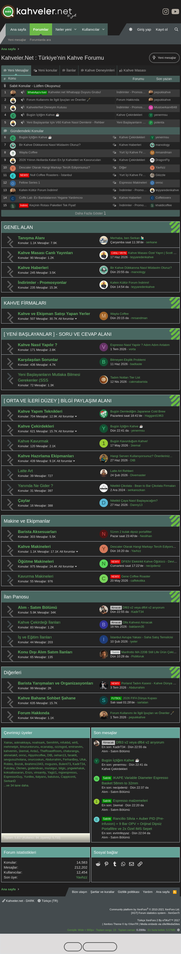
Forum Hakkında (127, 99)
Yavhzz (160, 167)
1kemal (135, 445)
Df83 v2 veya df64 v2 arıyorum (137, 607)
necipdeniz (153, 565)
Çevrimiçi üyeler (18, 733)
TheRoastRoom (51, 751)
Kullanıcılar (90, 29)
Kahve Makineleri (34, 546)
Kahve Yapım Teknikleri (40, 411)
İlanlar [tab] (69, 70)
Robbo (8, 764)
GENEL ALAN (18, 227)
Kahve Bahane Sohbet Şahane (47, 698)
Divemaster (138, 475)
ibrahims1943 (34, 764)
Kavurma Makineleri (35, 576)
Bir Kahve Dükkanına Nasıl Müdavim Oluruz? (50, 145)
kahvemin (10, 751)
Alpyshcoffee (36, 755)
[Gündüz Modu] (131, 29)
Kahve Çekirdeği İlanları (39, 622)
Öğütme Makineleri (36, 561)
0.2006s (141, 930)
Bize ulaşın (79, 892)
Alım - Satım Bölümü (37, 607)
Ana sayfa (18, 29)
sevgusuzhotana (15, 759)
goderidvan (35, 768)
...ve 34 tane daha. (16, 785)
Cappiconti (68, 776)
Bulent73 (65, 764)
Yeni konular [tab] (45, 70)
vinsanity (40, 772)
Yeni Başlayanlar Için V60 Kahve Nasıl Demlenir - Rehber (65, 122)
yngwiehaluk (75, 768)
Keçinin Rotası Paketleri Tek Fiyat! (52, 205)
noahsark (38, 742)
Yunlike (29, 776)
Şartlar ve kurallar (102, 892)
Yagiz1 (52, 772)
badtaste (136, 364)
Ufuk (83, 759)
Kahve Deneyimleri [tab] (98, 70)
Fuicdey (9, 768)
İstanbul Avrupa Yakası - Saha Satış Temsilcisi (141, 637)
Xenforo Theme (121, 924)
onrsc (159, 182)
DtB (133, 460)
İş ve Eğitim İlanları (35, 637)
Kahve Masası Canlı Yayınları (45, 253)
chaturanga (70, 751)
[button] (75, 29)
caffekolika (138, 580)
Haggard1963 (154, 415)
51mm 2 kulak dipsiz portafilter (131, 532)
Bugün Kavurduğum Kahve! (129, 441)
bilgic (62, 768)
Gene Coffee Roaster (130, 576)
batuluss (53, 776)
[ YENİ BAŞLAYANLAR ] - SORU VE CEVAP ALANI (57, 334)
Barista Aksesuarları (37, 532)
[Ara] (176, 29)
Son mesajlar (105, 733)
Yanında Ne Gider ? (35, 485)
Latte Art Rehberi (121, 471)
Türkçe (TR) (48, 901)
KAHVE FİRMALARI (25, 303)
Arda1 (34, 751)
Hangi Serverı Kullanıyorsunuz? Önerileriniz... (141, 456)
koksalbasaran (14, 772)
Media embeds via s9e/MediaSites (160, 924)
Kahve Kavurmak (33, 441)
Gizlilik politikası (129, 892)
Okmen (21, 768)
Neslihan (146, 536)
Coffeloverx (163, 197)
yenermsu (161, 115)
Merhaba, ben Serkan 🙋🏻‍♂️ (127, 238)
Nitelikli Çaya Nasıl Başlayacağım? (134, 500)
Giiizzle (160, 175)
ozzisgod (61, 746)
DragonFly (163, 160)
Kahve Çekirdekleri (129, 115)
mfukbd (65, 742)
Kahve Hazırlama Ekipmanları (46, 456)
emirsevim (75, 746)
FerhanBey (70, 759)
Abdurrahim (137, 687)
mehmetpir (11, 746)
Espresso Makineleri (133, 182)
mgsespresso (67, 772)
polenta (159, 122)
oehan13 (60, 755)
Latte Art (25, 471)
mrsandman (164, 152)
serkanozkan (136, 490)
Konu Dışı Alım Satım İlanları (45, 652)
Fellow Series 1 (29, 182)
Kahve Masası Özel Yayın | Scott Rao (144, 253)
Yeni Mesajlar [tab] (16, 70)
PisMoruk (137, 656)
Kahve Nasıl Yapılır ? (37, 345)
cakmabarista (138, 381)
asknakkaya (22, 742)
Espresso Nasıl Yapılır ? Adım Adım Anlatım (140, 345)
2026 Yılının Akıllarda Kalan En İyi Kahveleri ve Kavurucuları (60, 160)
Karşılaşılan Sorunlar (38, 359)
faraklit (72, 755)
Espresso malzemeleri (125, 801)
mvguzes (51, 764)
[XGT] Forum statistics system (155, 913)
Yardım (147, 892)
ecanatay (47, 746)
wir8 (75, 742)
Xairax (8, 742)
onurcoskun (36, 759)
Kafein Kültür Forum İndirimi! (38, 190)
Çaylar (24, 500)
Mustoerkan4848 (165, 107)
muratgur (51, 768)
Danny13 (136, 505)
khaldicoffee (164, 205)
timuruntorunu (29, 746)
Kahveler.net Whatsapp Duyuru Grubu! (74, 92)
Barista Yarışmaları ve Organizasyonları (55, 683)
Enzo (28, 772)
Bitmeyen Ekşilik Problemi (128, 359)
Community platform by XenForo (145, 909)
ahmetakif (10, 755)
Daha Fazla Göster (90, 213)
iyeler (134, 641)
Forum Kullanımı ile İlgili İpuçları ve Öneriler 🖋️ (58, 99)
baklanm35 (136, 626)
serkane (151, 242)
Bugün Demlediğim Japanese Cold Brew (137, 411)
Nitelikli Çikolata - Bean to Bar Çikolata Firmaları (143, 486)
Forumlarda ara (40, 40)
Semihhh (52, 742)
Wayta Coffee (28, 152)
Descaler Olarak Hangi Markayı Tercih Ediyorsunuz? (54, 167)
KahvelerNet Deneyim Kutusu (47, 107)
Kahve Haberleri (130, 145)
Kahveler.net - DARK (18, 901)
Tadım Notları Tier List (125, 377)
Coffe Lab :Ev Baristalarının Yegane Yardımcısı (51, 197)
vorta (132, 349)
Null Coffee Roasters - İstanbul (51, 175)
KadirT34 (137, 612)
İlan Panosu (16, 596)
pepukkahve (162, 92)
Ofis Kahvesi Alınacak (131, 622)
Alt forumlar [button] (66, 318)
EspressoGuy (13, 776)
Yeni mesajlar (17, 40)
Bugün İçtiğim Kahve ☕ (43, 115)
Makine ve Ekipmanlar (27, 521)
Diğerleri (12, 672)
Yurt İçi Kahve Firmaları (135, 152)
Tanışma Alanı (31, 238)
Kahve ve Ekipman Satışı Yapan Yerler (54, 313)
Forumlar (41, 29)
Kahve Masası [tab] (132, 70)
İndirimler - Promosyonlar (133, 92)
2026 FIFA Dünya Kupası (133, 698)
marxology (163, 145)
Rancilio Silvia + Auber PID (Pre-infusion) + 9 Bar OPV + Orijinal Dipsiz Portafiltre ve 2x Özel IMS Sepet (133, 823)
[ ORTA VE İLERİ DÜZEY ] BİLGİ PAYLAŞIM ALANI (57, 400)
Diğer (123, 167)
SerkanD (10, 781)
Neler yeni (64, 29)
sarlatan (142, 702)
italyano (40, 776)
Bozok (19, 764)
